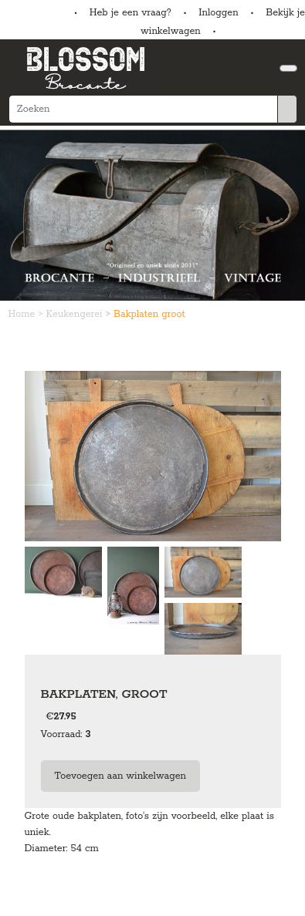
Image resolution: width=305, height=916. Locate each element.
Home (23, 314)
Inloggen (218, 13)
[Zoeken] (143, 109)
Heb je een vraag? (130, 13)
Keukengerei (76, 314)
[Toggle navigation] (288, 68)
